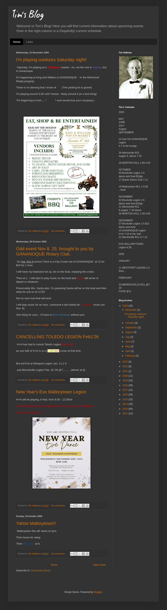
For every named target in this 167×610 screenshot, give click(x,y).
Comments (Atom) (40, 570)
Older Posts (99, 564)
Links (29, 41)
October (130, 323)
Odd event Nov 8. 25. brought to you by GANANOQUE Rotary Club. (54, 251)
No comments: (58, 231)
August (129, 332)
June (128, 341)
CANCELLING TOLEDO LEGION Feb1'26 (57, 336)
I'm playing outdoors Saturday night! (51, 59)
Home (16, 41)
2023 (126, 361)
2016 (126, 394)
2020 (126, 375)
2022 (126, 366)
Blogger (98, 592)
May (128, 346)
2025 (126, 305)
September (131, 327)
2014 (126, 404)
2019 (126, 380)
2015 (126, 399)
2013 (126, 408)
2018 (126, 385)
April (128, 351)
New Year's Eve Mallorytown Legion (51, 391)
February (130, 355)
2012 (126, 413)
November (131, 309)
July (127, 337)
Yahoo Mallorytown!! (36, 523)
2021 (126, 371)
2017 (126, 390)
